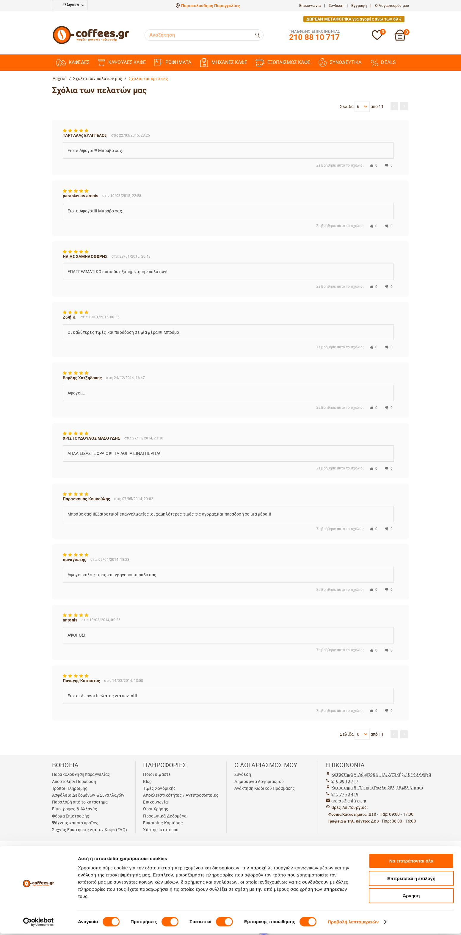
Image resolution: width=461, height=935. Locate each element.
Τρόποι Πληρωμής (69, 788)
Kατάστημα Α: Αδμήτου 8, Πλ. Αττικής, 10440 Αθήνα (381, 774)
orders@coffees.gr (348, 800)
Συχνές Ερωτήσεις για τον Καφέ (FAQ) (89, 829)
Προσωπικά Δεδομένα (164, 816)
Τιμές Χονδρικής (159, 788)
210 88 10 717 (344, 781)
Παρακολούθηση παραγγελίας (81, 774)
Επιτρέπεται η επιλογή (411, 879)
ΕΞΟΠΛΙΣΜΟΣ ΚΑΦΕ (282, 62)
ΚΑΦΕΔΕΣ (73, 62)
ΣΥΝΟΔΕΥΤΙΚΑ (340, 62)
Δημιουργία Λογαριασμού (259, 781)
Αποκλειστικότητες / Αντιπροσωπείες (181, 795)
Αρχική (60, 78)
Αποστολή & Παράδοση (74, 781)
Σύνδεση (336, 5)
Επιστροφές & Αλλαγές (74, 808)
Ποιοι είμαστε (157, 774)
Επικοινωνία (310, 5)
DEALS (383, 62)
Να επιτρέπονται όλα (411, 862)
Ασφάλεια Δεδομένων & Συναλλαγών (88, 795)
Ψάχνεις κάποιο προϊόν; (75, 822)
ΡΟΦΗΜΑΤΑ (172, 62)
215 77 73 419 (344, 794)
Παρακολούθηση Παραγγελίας (210, 5)
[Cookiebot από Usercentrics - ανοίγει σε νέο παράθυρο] (38, 923)
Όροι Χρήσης (155, 808)
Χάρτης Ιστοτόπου (160, 829)
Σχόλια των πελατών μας (97, 78)
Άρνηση (411, 897)
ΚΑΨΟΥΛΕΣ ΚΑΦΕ (122, 62)
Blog (147, 781)
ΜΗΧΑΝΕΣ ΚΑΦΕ (223, 62)
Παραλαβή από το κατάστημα (80, 802)
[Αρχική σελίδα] (91, 43)
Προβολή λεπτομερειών (353, 923)
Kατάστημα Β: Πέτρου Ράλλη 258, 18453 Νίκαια (377, 787)
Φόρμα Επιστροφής (70, 816)
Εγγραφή (359, 5)
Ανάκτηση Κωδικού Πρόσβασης (264, 788)
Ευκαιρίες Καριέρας (163, 822)
